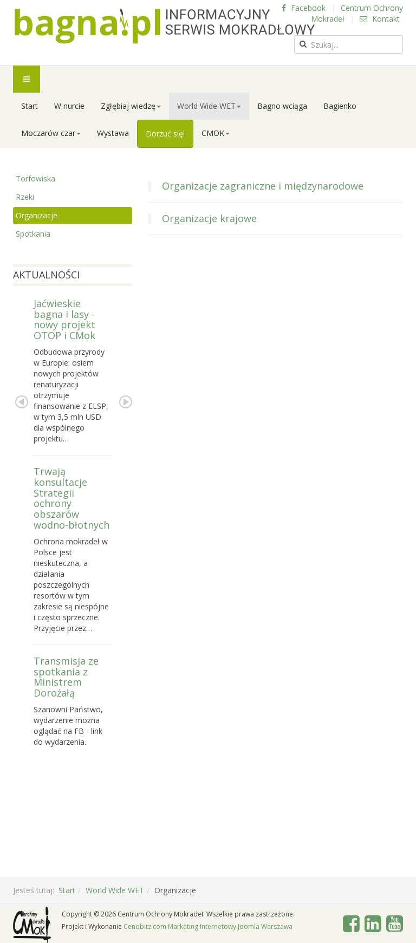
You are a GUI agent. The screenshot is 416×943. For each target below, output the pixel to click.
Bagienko (339, 106)
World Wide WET (209, 106)
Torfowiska (35, 178)
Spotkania (33, 234)
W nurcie (69, 106)
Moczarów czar (51, 133)
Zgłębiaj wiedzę (131, 106)
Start (29, 106)
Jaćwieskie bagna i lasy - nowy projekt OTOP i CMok (64, 319)
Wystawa (113, 133)
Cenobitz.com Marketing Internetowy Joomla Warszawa (207, 926)
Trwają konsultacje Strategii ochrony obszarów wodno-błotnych (71, 498)
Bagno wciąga (282, 106)
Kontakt (380, 19)
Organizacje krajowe (209, 218)
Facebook (304, 8)
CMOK (216, 133)
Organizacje (36, 215)
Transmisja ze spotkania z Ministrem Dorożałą (66, 676)
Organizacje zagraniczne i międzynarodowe (262, 185)
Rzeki (25, 197)
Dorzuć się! (165, 133)
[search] (348, 44)
